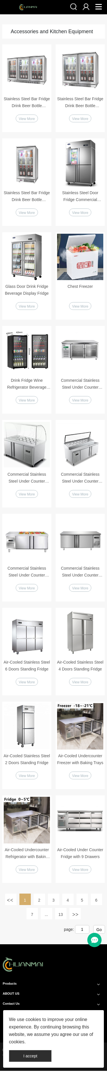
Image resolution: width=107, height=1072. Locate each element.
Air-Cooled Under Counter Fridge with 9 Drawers (80, 854)
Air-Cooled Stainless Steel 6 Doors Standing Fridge (27, 666)
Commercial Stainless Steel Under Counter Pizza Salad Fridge (80, 479)
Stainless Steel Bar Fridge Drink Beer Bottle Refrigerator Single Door (27, 196)
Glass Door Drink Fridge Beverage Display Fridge (27, 290)
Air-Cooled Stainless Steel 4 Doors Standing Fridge (80, 666)
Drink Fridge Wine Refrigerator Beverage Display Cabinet (27, 385)
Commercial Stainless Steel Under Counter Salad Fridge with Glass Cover (27, 479)
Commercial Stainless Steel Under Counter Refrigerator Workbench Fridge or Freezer (27, 573)
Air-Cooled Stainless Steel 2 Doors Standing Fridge (27, 760)
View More (27, 119)
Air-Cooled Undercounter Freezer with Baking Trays (80, 760)
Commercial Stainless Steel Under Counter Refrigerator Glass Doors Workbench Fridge (80, 385)
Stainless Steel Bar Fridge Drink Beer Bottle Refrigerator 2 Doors (80, 103)
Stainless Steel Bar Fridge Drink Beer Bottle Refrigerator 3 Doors (27, 103)
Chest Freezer (80, 286)
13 (60, 916)
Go (99, 931)
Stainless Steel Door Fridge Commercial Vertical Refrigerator (80, 196)
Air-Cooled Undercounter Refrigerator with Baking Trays (27, 855)
